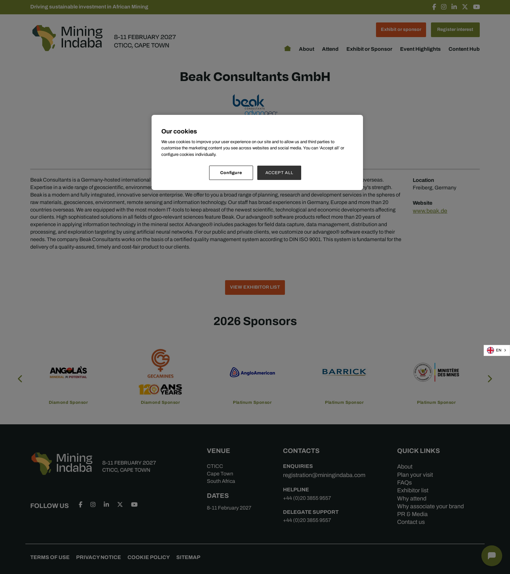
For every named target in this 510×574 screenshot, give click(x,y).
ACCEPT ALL (279, 173)
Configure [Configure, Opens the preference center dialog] (231, 173)
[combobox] (497, 350)
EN (494, 350)
